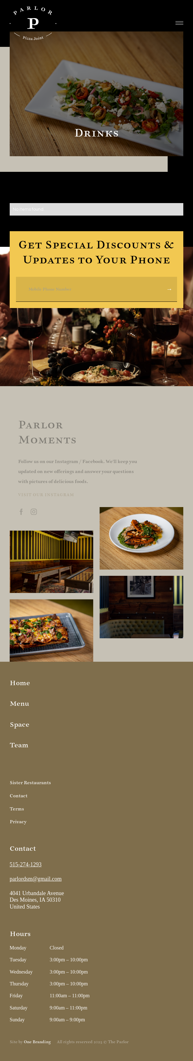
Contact (19, 796)
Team (19, 745)
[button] (179, 23)
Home (20, 683)
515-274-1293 (26, 864)
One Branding (37, 1041)
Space (19, 724)
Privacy (18, 822)
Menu (19, 703)
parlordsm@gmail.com (36, 879)
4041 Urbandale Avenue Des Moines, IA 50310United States (37, 900)
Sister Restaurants (30, 783)
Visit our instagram (46, 494)
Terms (17, 809)
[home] (33, 23)
